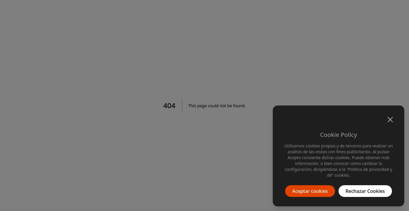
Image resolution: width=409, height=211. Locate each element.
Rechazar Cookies (365, 191)
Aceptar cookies (310, 191)
